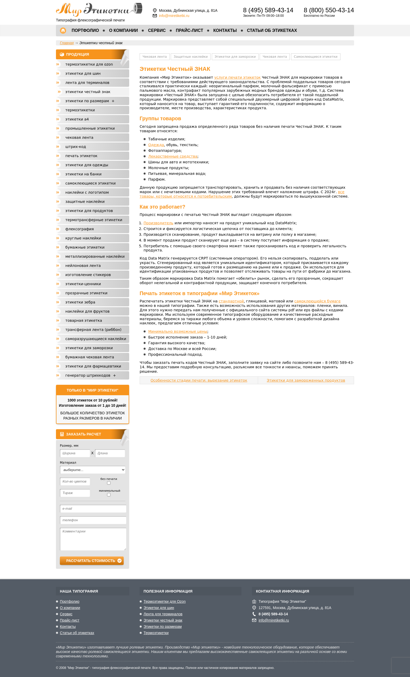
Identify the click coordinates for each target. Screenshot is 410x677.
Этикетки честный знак (87, 92)
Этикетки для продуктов (89, 211)
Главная (63, 30)
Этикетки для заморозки (235, 57)
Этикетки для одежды (86, 165)
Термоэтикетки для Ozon (89, 64)
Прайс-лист (189, 30)
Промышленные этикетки (90, 128)
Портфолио (85, 30)
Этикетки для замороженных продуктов (306, 380)
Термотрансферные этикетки (93, 220)
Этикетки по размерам (91, 101)
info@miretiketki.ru (174, 16)
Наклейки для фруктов (87, 311)
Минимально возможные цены (177, 331)
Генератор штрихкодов (92, 375)
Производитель (158, 223)
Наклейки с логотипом (87, 192)
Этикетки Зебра (80, 302)
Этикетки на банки (83, 174)
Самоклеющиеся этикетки (316, 57)
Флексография (79, 229)
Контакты (225, 30)
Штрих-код (75, 147)
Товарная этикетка (83, 320)
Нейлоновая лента (83, 265)
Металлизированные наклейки (95, 256)
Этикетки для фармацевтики (93, 366)
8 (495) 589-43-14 (268, 10)
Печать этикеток (81, 156)
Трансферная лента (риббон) (93, 330)
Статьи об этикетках (272, 30)
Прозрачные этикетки (86, 293)
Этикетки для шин (83, 73)
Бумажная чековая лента (89, 357)
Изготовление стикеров (88, 275)
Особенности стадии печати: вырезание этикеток (199, 380)
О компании (123, 30)
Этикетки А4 (77, 119)
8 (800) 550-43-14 (329, 10)
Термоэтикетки (80, 110)
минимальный (108, 492)
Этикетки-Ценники (83, 284)
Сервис (157, 30)
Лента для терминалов (87, 83)
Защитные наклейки (191, 57)
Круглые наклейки (83, 238)
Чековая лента (155, 57)
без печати (108, 481)
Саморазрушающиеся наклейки (95, 339)
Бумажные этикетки (85, 247)
